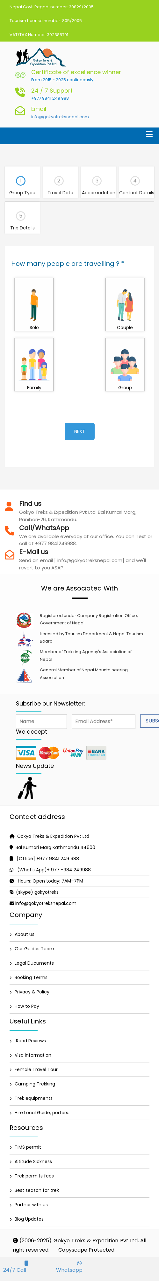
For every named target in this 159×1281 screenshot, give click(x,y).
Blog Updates (29, 1219)
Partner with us (31, 1204)
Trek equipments (34, 1098)
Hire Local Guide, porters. (42, 1112)
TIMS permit (28, 1147)
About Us (24, 934)
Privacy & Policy (32, 992)
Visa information (33, 1055)
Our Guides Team (34, 948)
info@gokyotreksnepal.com (60, 117)
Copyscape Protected (86, 1250)
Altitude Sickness (33, 1161)
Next (79, 431)
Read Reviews (30, 1041)
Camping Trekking (35, 1084)
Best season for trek (37, 1190)
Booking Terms (31, 977)
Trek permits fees (34, 1176)
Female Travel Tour (36, 1069)
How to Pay (27, 1006)
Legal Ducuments (34, 963)
